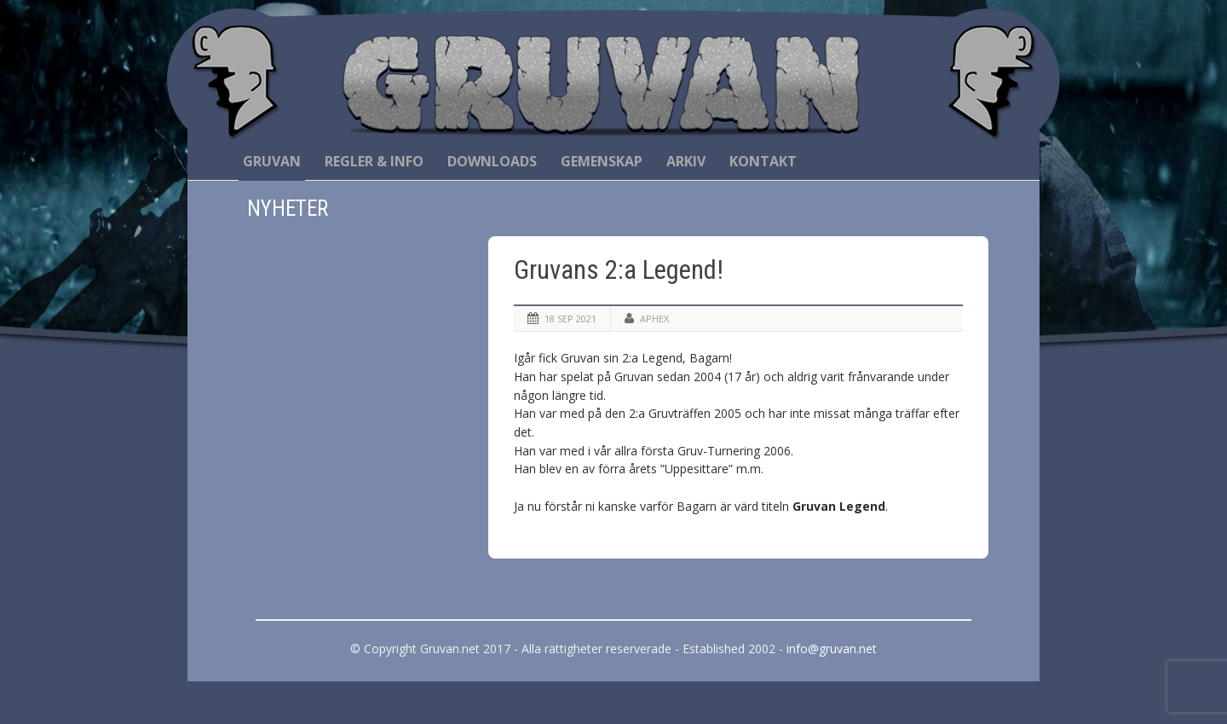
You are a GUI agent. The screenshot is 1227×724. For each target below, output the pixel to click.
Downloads (492, 161)
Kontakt (763, 161)
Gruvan (272, 161)
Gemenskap (601, 161)
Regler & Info (374, 161)
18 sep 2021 (570, 318)
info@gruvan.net (831, 648)
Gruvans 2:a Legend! (618, 270)
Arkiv (686, 161)
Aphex (654, 318)
